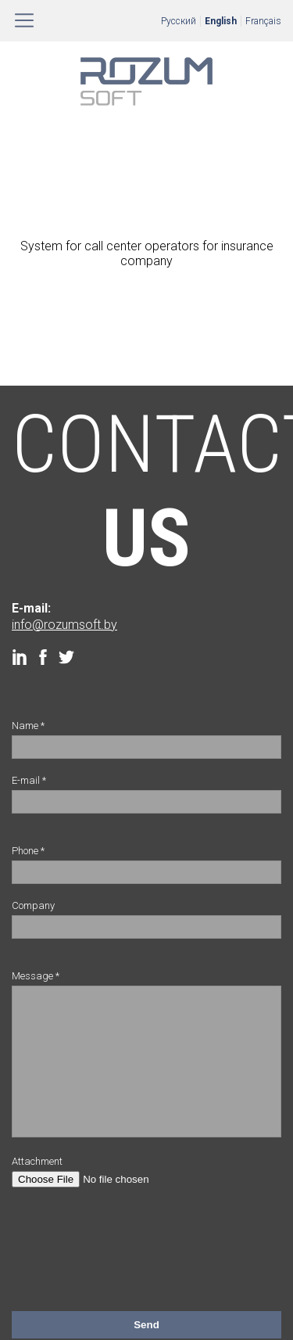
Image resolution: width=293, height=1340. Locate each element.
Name (28, 725)
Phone (28, 851)
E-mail (29, 780)
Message (35, 976)
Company (33, 905)
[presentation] (130, 1257)
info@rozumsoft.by (64, 624)
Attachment (37, 1185)
